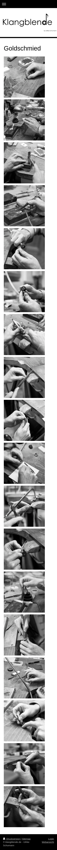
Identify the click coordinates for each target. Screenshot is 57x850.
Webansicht (48, 842)
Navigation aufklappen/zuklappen (28, 4)
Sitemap (26, 839)
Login (51, 839)
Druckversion (12, 839)
